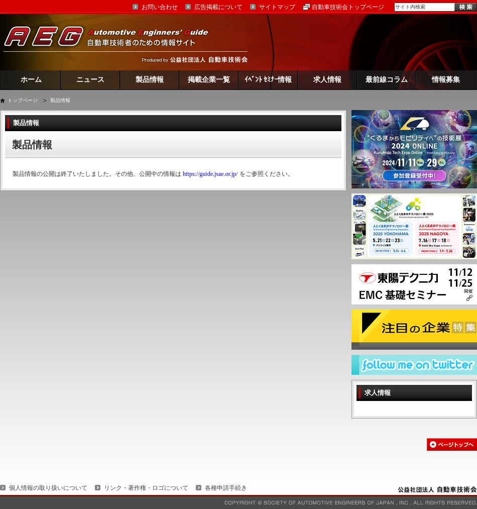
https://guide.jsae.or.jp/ (210, 173)
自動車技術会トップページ (348, 7)
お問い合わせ (160, 7)
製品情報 (150, 79)
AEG (112, 42)
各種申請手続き (226, 487)
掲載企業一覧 (209, 79)
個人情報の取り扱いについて (48, 487)
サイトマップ (277, 7)
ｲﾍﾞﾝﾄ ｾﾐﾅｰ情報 (268, 79)
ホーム (31, 79)
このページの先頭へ (452, 444)
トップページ (23, 100)
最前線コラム (387, 79)
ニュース (90, 79)
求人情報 (327, 79)
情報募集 (446, 79)
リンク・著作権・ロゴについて (146, 487)
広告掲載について (218, 7)
